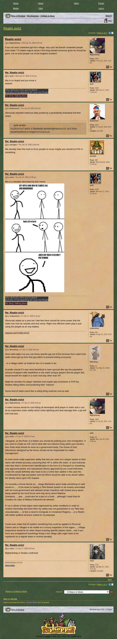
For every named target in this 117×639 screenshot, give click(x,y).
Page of (102, 33)
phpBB (47, 636)
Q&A (40, 8)
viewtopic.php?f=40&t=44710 (17, 333)
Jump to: (59, 592)
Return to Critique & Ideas (16, 591)
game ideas (10, 565)
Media (16, 8)
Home (15, 3)
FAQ (110, 21)
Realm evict (12, 28)
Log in (101, 8)
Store (76, 3)
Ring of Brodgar (17, 610)
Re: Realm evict (14, 72)
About (40, 3)
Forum (101, 3)
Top (110, 67)
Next (110, 579)
